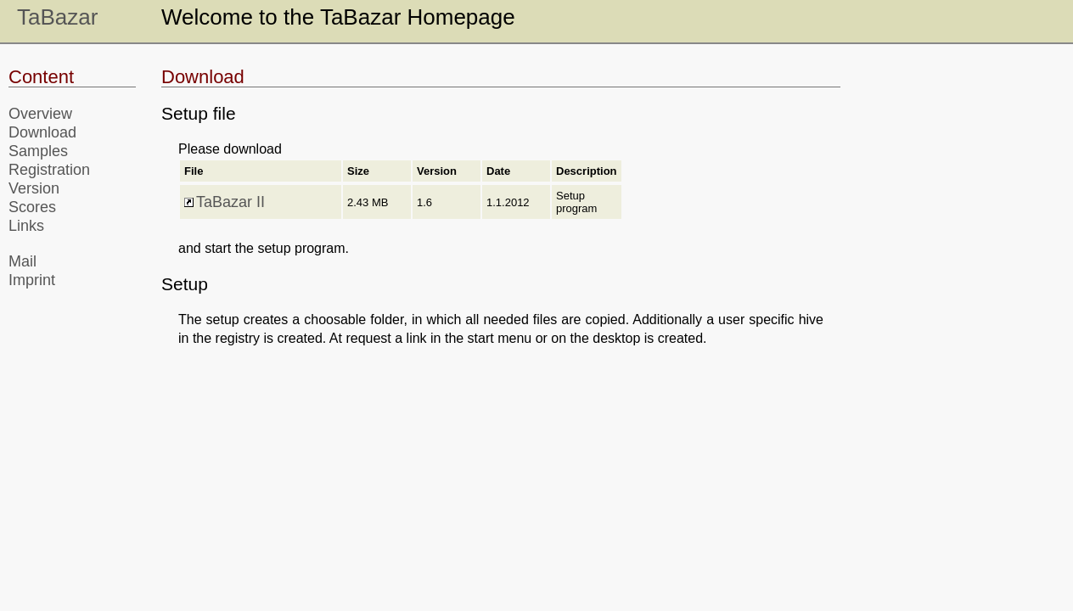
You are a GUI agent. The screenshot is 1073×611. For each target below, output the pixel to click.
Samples (38, 151)
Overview (40, 113)
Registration (49, 169)
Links (26, 225)
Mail (22, 261)
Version (33, 188)
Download (42, 132)
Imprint (31, 280)
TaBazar (57, 17)
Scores (32, 207)
